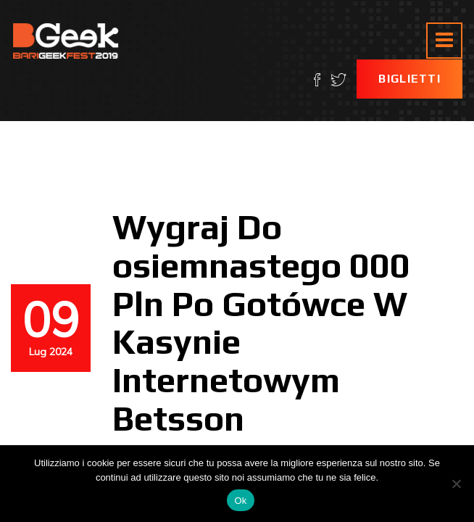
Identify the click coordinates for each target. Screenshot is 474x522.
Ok (240, 500)
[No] (456, 483)
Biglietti (409, 79)
